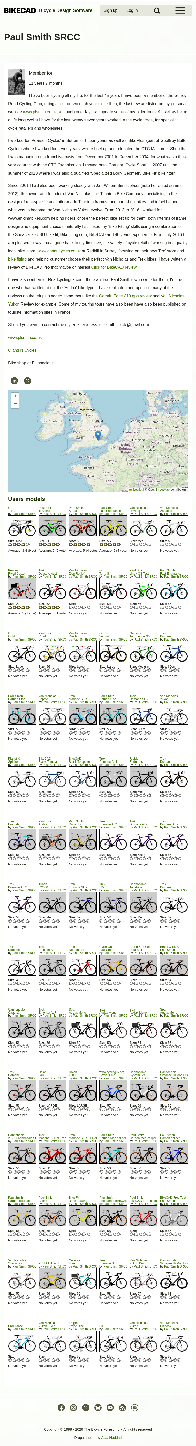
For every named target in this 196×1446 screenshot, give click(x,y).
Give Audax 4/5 (84, 544)
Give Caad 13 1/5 (10, 1046)
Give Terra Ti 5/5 (28, 544)
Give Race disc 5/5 (88, 858)
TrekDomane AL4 (108, 760)
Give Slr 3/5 (110, 1360)
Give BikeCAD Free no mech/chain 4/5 (145, 1234)
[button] (98, 435)
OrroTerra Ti (13, 509)
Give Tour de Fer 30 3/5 (140, 670)
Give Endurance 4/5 (145, 795)
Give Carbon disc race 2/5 (15, 1234)
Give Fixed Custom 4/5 (23, 607)
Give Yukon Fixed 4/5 (54, 1360)
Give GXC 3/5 (49, 1109)
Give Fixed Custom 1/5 (10, 607)
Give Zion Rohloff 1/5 (71, 607)
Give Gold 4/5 (23, 670)
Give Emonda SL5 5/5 (88, 921)
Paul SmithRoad (46, 635)
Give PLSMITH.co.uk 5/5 (58, 1297)
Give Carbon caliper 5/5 (179, 1172)
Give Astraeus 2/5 (166, 544)
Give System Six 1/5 (132, 1109)
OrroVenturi (104, 635)
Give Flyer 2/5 (75, 1297)
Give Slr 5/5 (119, 1360)
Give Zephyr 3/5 (49, 733)
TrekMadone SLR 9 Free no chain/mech (63, 1136)
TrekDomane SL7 (108, 1262)
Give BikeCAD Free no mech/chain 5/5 (149, 1234)
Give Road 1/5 (41, 670)
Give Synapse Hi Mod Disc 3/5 (171, 1109)
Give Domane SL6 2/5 (136, 733)
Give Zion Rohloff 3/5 (80, 607)
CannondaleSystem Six (138, 1073)
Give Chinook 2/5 (166, 1360)
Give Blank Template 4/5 (54, 795)
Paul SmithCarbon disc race (19, 1199)
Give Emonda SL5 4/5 (84, 921)
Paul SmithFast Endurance (110, 509)
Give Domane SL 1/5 (71, 983)
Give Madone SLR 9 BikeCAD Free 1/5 (71, 1172)
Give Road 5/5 (58, 670)
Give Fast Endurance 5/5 (119, 544)
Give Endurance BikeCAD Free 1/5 (101, 1234)
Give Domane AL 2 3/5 (49, 607)
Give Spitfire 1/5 (10, 795)
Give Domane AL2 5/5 (119, 858)
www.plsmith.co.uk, (40, 112)
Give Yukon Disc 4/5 (23, 1297)
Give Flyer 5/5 (88, 1297)
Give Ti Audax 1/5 (41, 544)
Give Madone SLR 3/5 (80, 733)
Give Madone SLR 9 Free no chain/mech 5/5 (58, 1172)
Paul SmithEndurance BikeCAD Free (116, 1199)
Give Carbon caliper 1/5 (162, 1172)
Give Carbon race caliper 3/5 (110, 1172)
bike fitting (18, 259)
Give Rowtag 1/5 (132, 544)
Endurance (15, 1326)
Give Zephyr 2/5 (45, 733)
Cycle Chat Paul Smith (106, 948)
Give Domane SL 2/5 (75, 983)
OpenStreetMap (159, 489)
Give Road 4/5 (54, 670)
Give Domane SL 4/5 (84, 983)
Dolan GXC (42, 1073)
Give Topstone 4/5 (145, 921)
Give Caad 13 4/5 (23, 1046)
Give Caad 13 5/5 (28, 1046)
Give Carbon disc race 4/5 (23, 1234)
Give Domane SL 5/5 (88, 983)
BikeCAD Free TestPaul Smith (173, 1199)
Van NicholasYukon (169, 697)
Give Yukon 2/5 (166, 733)
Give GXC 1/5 (41, 1109)
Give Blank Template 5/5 (58, 795)
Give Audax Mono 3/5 (80, 1046)
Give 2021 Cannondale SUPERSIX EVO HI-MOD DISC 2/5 (15, 1172)
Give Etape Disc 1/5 (71, 1360)
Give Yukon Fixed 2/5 (45, 1360)
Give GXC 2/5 (45, 1109)
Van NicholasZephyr (47, 697)
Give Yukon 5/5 (179, 733)
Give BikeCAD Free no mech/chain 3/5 (140, 1234)
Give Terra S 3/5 (110, 607)
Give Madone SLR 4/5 (84, 733)
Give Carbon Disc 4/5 (23, 733)
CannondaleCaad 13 (16, 1011)
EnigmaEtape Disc (76, 1324)
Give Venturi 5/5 (119, 670)
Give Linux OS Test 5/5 (149, 607)
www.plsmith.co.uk (25, 337)
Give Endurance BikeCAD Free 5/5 (119, 1234)
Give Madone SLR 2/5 (75, 733)
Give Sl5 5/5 (119, 921)
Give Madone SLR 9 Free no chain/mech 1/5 (41, 1172)
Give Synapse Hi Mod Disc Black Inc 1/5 (162, 1297)
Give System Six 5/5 (149, 1109)
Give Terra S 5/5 (119, 607)
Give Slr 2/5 (106, 1360)
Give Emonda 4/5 (23, 858)
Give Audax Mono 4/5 (84, 1046)
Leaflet (135, 489)
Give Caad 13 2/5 (15, 1046)
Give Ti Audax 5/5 (58, 544)
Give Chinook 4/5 (175, 1360)
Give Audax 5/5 (88, 544)
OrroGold (11, 635)
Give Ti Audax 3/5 (49, 544)
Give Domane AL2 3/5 (110, 858)
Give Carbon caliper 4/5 (175, 1172)
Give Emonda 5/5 (28, 858)
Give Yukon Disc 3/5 (19, 1297)
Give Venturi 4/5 (114, 670)
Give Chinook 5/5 (179, 1360)
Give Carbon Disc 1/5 (10, 733)
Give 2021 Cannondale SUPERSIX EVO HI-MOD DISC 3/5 (19, 1172)
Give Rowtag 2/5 (136, 544)
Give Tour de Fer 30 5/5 (149, 670)
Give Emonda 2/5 (15, 858)
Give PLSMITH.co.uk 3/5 (49, 1297)
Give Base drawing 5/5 (88, 1234)
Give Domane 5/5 (179, 670)
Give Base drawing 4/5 (84, 1234)
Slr (101, 1326)
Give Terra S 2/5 (106, 607)
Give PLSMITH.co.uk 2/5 (45, 1297)
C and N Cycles (22, 350)
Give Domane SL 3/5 (80, 983)
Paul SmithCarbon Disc (16, 697)
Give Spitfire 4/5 (23, 795)
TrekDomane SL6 (139, 697)
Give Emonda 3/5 (19, 858)
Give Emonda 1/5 (10, 858)
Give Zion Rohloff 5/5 (88, 607)
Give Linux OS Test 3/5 (140, 607)
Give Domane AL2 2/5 (106, 858)
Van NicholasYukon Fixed (47, 1324)
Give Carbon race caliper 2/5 (106, 1172)
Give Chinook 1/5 (162, 1360)
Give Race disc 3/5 (80, 858)
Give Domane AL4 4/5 (114, 795)
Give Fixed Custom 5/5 (28, 607)
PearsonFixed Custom (17, 572)
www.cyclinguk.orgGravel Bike (112, 1073)
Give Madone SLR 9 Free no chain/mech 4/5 (54, 1172)
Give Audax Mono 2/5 (75, 1046)
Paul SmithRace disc (76, 823)
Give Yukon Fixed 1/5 (41, 1360)
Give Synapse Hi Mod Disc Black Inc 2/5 (166, 1297)
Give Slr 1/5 (101, 1360)
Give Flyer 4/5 (84, 1297)
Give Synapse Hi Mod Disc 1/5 (162, 1109)
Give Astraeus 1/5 (162, 544)
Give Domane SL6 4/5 (145, 733)
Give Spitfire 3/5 (19, 795)
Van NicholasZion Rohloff (78, 572)
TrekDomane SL (77, 948)
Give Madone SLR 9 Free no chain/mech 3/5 (49, 1172)
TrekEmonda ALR (48, 948)
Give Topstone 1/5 (132, 921)
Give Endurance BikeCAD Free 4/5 (114, 1234)
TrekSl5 (102, 885)
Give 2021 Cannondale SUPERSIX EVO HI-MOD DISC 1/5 (10, 1172)
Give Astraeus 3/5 (171, 544)
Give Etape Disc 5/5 (88, 1360)
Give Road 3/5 (49, 670)
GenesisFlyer (74, 1262)
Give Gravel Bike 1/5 (101, 1109)
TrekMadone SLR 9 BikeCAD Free (89, 1136)
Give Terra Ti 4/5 (23, 544)
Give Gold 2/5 (15, 670)
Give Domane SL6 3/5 (140, 733)
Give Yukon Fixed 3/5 (49, 1360)
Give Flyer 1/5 (71, 1297)
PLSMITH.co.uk (49, 1263)
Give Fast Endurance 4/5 (114, 544)
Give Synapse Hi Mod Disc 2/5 (166, 1109)
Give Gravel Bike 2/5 (106, 1109)
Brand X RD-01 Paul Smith (140, 948)
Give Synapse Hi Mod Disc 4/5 (175, 1109)
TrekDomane (166, 635)
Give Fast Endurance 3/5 (110, 544)
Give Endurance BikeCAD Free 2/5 (106, 1234)
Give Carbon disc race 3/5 (19, 1234)
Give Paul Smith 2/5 (106, 983)
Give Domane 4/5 (175, 670)
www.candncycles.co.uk (59, 251)
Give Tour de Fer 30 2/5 (136, 670)
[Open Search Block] (156, 10)
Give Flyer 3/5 (80, 1297)
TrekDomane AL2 (108, 823)
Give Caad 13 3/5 (19, 1046)
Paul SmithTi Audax (46, 509)
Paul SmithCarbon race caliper (112, 1136)
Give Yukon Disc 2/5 (15, 1297)
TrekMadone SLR (78, 697)
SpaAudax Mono (77, 1011)
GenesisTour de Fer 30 (140, 635)
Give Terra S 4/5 (114, 607)
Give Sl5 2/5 (106, 921)
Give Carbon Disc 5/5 (28, 733)
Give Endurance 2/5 (136, 795)
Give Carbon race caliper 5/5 (119, 1172)
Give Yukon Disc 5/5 (28, 1297)
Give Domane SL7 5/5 (119, 1297)
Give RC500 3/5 (49, 921)
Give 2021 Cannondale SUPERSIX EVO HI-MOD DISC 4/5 (23, 1172)
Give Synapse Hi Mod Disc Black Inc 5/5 (179, 1297)
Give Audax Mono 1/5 (71, 1046)
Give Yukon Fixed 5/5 (58, 1360)
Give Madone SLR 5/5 (88, 733)
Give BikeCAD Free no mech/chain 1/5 (132, 1234)
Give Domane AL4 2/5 (106, 795)
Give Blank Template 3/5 (49, 795)
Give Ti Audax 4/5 (54, 544)
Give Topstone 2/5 (136, 921)
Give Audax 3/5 (80, 544)
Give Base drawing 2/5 (75, 1234)
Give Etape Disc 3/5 (80, 1360)
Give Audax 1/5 (71, 544)
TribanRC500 (43, 885)
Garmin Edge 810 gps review (126, 296)
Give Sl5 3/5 (110, 921)
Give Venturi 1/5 (101, 670)
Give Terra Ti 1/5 (10, 544)
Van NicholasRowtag (139, 509)
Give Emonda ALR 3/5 (49, 983)
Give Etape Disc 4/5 (84, 1360)
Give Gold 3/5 (19, 670)
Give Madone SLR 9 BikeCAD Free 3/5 (80, 1172)
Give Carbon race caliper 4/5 (114, 1172)
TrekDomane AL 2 (48, 572)
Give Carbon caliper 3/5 (171, 1172)
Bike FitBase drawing (78, 1199)
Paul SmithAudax (76, 509)
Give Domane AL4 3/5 (110, 795)
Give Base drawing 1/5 (71, 1234)
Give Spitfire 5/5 (28, 795)
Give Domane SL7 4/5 (114, 1297)
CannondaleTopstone (138, 885)
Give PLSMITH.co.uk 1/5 (41, 1297)
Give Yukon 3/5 (171, 733)
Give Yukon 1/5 (162, 733)
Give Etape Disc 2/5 (75, 1360)
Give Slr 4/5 (114, 1360)
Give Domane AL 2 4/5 (54, 607)
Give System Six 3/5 (140, 1109)
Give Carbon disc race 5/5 (28, 1234)
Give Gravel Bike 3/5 (110, 1109)
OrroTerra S (104, 572)
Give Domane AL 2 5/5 (58, 607)
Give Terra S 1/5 (101, 607)
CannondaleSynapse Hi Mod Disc (174, 1073)
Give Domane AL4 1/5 (101, 795)
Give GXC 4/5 (54, 1109)
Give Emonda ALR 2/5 (45, 983)
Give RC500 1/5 (41, 921)
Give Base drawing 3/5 (80, 1234)
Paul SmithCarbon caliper (170, 1136)
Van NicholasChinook (169, 1324)
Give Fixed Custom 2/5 (15, 607)
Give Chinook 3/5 (171, 1360)
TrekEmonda (14, 823)
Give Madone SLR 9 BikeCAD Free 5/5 (88, 1172)
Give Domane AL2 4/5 (114, 858)
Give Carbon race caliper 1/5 (101, 1172)
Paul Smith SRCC (24, 514)
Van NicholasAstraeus (169, 509)
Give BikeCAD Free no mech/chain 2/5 (136, 1234)
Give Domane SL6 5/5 (149, 733)
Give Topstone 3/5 (140, 921)
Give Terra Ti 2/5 (15, 544)
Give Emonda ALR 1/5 (41, 983)
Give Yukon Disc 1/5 (10, 1297)
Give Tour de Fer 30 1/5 (132, 670)
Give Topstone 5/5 (149, 921)
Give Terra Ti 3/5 (19, 544)
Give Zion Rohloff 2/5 (75, 607)
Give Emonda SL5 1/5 (71, 921)
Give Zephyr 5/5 (58, 733)
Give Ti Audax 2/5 (45, 544)
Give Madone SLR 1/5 (71, 733)
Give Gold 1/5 (10, 670)
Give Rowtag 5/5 (149, 544)
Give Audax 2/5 (75, 544)
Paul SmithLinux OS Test (139, 572)
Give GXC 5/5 (58, 1109)
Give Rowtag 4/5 (145, 544)
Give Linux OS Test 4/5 (145, 607)
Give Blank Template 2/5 (45, 795)
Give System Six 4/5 (145, 1109)
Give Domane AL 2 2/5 (45, 607)
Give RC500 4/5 (54, 921)
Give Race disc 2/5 (75, 858)
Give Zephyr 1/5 (41, 733)
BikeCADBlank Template (49, 760)
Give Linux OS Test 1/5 (132, 607)
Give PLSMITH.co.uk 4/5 (54, 1297)
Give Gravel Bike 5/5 (119, 1109)
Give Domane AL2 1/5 (101, 858)
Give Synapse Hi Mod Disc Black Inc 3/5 (171, 1297)
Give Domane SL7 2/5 (106, 1297)
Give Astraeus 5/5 (179, 544)
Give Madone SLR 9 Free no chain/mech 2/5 (45, 1172)
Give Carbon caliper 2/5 (166, 1172)
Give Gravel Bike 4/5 (114, 1109)
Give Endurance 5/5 (149, 795)
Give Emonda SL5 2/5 (75, 921)
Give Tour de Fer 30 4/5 (145, 670)
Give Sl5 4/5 (114, 921)
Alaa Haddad (111, 1438)
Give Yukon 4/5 (175, 733)
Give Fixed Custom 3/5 (19, 607)
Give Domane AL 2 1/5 (41, 607)
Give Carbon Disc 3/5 (19, 733)
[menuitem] (111, 10)
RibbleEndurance (137, 760)
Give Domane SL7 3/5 (110, 1297)
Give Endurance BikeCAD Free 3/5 (110, 1234)
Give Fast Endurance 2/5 (106, 544)
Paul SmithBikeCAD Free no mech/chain (150, 1199)
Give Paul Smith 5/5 (119, 983)
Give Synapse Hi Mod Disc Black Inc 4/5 (175, 1297)
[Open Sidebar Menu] (180, 10)
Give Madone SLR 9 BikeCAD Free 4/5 (84, 1172)
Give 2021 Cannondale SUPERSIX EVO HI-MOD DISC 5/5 (28, 1172)
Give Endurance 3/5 (140, 795)
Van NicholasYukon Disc (17, 1262)
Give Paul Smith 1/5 (101, 983)
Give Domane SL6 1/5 (132, 733)
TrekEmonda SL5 (78, 885)
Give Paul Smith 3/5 (110, 983)
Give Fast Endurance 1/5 (101, 544)
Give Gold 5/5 (28, 670)
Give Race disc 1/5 (71, 858)
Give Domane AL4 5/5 (119, 795)
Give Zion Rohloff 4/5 (84, 607)
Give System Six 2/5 (136, 1109)
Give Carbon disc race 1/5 (10, 1234)
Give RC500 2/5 (45, 921)
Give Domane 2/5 (166, 670)
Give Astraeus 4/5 (175, 544)
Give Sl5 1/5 (101, 921)
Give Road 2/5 (45, 670)
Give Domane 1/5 (162, 670)
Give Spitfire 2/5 (15, 795)
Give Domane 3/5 (171, 670)
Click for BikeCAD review (114, 267)
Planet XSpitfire (14, 760)
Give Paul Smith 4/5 (114, 983)
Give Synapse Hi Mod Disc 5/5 (179, 1109)
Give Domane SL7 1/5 (101, 1297)
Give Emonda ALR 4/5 (54, 983)
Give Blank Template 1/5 (41, 795)
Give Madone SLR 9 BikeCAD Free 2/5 (75, 1172)
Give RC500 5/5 (58, 921)
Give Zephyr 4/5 (54, 733)
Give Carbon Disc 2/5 (15, 733)
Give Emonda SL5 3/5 (80, 921)
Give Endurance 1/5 (132, 795)
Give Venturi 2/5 (106, 670)
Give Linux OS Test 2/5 (136, 607)
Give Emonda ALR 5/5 (58, 983)
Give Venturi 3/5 (110, 670)
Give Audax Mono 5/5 (88, 1046)
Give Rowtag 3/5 (140, 544)
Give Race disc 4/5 (84, 858)
